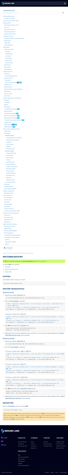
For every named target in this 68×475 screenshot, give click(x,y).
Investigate (7, 102)
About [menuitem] (32, 442)
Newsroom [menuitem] (33, 448)
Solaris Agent (8, 60)
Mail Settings (7, 222)
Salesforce (8, 177)
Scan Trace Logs (8, 93)
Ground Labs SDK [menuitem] (22, 446)
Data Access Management (10, 115)
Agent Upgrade (8, 69)
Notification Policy (8, 219)
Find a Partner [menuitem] (60, 444)
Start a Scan (7, 73)
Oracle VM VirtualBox (10, 242)
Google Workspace (10, 164)
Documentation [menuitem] (48, 444)
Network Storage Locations (12, 140)
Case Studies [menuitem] (21, 459)
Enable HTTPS (7, 228)
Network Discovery (8, 193)
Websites (8, 146)
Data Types (8, 80)
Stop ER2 (7, 267)
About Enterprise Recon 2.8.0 (11, 25)
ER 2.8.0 (12, 253)
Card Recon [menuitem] (21, 444)
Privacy (47, 472)
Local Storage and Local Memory (14, 137)
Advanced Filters (8, 111)
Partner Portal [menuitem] (60, 448)
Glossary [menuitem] (20, 463)
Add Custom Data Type (10, 82)
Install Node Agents (9, 49)
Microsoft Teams (10, 171)
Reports (6, 104)
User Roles (6, 202)
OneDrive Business (11, 173)
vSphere (7, 239)
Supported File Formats (10, 34)
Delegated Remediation (11, 109)
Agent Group (7, 65)
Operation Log (7, 122)
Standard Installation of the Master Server (14, 38)
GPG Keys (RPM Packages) (10, 230)
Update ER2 (7, 43)
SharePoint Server (10, 149)
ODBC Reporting (8, 126)
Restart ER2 (8, 272)
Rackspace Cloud (10, 175)
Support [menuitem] (46, 442)
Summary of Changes (9, 18)
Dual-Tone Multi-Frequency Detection (13, 89)
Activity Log (7, 215)
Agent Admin (7, 67)
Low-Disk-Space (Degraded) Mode (12, 235)
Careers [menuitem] (33, 444)
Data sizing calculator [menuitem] (23, 465)
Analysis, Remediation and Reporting (12, 98)
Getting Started (7, 23)
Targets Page (7, 131)
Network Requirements (9, 31)
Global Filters (7, 91)
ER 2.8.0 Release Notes (9, 16)
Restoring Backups (8, 233)
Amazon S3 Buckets (11, 153)
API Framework (8, 124)
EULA (56, 472)
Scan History (7, 96)
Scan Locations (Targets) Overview (11, 129)
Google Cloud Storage (11, 166)
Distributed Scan (8, 87)
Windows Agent (9, 62)
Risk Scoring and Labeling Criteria (13, 120)
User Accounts (7, 199)
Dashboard (6, 100)
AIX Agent (7, 51)
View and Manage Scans (11, 76)
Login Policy (7, 206)
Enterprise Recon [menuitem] (22, 442)
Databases (8, 142)
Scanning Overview (8, 71)
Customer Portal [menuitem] (48, 446)
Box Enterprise (9, 157)
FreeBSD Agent (9, 53)
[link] (8, 3)
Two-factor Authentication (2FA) (12, 211)
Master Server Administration (10, 224)
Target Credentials (8, 186)
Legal (52, 472)
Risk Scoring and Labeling (10, 118)
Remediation (7, 107)
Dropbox (8, 160)
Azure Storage (9, 155)
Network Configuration (8, 191)
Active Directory (8, 204)
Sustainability (63, 472)
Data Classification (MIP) (10, 113)
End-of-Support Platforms (10, 188)
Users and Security (7, 195)
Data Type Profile (8, 78)
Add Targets (7, 133)
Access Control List (9, 208)
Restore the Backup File (11, 269)
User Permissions (8, 197)
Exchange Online (10, 162)
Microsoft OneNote (11, 168)
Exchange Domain (10, 182)
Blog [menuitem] (19, 455)
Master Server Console (9, 226)
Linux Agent (8, 56)
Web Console (7, 40)
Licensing (6, 27)
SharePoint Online (10, 180)
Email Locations (10, 144)
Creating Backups (8, 45)
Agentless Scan (8, 84)
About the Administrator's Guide (11, 20)
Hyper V (7, 244)
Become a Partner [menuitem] (61, 446)
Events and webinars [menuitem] (23, 457)
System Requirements (9, 29)
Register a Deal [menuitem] (60, 442)
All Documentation (6, 253)
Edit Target (6, 184)
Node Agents (6, 47)
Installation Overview (8, 36)
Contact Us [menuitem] (34, 446)
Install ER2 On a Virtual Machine (12, 237)
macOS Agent (8, 58)
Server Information (8, 217)
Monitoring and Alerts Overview (11, 213)
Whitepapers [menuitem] (21, 461)
